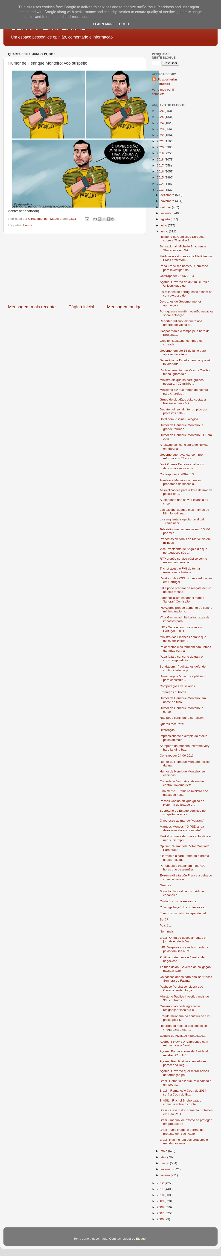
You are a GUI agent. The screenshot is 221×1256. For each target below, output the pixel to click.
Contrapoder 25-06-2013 (177, 474)
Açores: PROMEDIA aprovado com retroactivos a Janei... (184, 1043)
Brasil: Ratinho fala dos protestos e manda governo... (184, 1141)
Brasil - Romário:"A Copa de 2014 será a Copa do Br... (183, 1092)
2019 (161, 153)
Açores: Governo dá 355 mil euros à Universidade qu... (184, 283)
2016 (161, 171)
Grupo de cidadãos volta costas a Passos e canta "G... (183, 401)
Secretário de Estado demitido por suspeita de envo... (183, 812)
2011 (161, 1189)
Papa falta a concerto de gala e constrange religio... (181, 658)
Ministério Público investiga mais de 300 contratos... (184, 998)
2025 (161, 117)
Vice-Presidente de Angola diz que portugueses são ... (183, 550)
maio (164, 1151)
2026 (161, 111)
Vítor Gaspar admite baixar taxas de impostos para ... (184, 619)
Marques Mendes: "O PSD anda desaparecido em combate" (182, 828)
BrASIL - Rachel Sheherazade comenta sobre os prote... (180, 1102)
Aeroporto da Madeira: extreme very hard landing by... (184, 747)
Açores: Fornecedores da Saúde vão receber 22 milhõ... (185, 1053)
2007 (161, 1213)
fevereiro (166, 1169)
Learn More (103, 24)
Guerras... (167, 885)
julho (164, 225)
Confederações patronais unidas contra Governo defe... (182, 783)
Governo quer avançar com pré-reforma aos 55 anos (182, 456)
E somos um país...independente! (183, 913)
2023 (161, 129)
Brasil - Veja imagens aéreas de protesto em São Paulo (182, 1131)
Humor (27, 225)
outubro (166, 207)
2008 (161, 1207)
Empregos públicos (173, 692)
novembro (167, 201)
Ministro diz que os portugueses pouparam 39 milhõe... (182, 381)
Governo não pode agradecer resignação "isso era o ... (180, 1008)
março (165, 1163)
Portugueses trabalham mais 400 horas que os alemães (182, 867)
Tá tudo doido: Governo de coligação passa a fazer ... (185, 968)
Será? (164, 919)
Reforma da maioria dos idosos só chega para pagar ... (183, 1027)
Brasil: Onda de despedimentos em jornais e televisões (184, 939)
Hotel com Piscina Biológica (179, 419)
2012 (161, 1183)
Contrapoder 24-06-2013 (177, 755)
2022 (161, 135)
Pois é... (165, 925)
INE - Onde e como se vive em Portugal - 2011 (181, 629)
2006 (161, 1219)
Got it (124, 24)
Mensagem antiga (124, 306)
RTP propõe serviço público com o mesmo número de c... (183, 560)
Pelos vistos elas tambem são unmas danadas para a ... (185, 648)
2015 (161, 177)
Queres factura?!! (172, 724)
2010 (161, 1195)
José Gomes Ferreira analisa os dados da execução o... (182, 466)
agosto (165, 219)
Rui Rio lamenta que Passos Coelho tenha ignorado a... (185, 372)
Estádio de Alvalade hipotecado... (183, 1035)
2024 (161, 123)
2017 (161, 165)
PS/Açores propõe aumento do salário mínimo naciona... (186, 609)
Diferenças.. (168, 730)
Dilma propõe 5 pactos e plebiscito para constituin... (183, 678)
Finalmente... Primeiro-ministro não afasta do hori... (184, 792)
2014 (161, 183)
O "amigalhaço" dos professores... (183, 907)
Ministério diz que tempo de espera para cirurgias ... (184, 391)
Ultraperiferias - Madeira (167, 82)
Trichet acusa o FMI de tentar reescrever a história (180, 570)
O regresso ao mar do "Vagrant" (182, 820)
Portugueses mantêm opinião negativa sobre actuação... (186, 313)
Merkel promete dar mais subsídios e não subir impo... (185, 838)
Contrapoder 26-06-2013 (177, 276)
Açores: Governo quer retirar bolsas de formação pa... (184, 1072)
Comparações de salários (177, 686)
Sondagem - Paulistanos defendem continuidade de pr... (184, 668)
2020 (161, 147)
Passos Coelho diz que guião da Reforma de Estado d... (182, 802)
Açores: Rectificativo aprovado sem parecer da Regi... (184, 1063)
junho (164, 231)
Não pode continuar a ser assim (182, 717)
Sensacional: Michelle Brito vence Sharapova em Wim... (183, 248)
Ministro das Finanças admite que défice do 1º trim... (183, 638)
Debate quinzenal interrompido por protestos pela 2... (183, 411)
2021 (161, 141)
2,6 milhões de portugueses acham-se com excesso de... (186, 293)
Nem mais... (168, 931)
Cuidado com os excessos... (179, 901)
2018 (161, 159)
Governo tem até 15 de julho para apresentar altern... (183, 352)
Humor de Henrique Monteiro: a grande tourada (181, 427)
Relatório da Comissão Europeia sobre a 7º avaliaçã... (182, 238)
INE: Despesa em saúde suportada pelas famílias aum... (184, 949)
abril (163, 1157)
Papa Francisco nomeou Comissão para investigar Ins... (184, 267)
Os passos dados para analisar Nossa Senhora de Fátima (186, 978)
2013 (161, 189)
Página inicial (81, 306)
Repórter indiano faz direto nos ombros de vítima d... (181, 323)
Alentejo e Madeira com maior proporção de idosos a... (180, 482)
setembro (167, 213)
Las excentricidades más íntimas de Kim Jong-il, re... (184, 511)
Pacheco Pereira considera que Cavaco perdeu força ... (181, 988)
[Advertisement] (74, 269)
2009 (161, 1201)
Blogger (141, 1238)
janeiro (165, 1175)
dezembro (167, 195)
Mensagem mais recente (32, 306)
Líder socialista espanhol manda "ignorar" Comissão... (182, 599)
